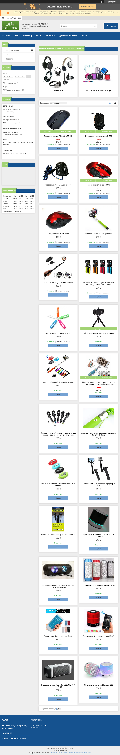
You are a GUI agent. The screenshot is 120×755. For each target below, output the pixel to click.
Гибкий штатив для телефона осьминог (98, 333)
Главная (6, 36)
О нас (38, 36)
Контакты (50, 36)
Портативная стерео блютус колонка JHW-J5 (98, 585)
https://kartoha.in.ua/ (13, 120)
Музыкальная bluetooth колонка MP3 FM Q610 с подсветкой (58, 586)
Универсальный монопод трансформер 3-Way (98, 485)
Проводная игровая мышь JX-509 (98, 136)
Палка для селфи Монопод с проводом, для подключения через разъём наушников (58, 434)
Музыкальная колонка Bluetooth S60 (98, 685)
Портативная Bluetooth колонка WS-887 (98, 636)
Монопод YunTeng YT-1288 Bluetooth (58, 283)
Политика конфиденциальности (80, 753)
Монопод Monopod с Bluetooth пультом (58, 382)
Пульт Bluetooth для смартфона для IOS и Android (58, 485)
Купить (58, 148)
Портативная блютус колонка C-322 (58, 636)
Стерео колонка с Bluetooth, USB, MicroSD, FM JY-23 (58, 686)
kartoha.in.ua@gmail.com (14, 123)
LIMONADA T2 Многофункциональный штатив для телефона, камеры (98, 283)
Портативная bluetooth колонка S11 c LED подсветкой (98, 535)
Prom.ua (70, 748)
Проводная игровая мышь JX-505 (58, 185)
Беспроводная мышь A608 (58, 234)
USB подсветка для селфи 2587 (58, 333)
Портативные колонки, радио (98, 91)
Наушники (58, 91)
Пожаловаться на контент (59, 753)
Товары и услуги (22, 36)
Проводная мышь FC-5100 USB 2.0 (58, 136)
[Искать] (94, 26)
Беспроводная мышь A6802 (99, 185)
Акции (84, 36)
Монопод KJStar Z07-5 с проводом (98, 234)
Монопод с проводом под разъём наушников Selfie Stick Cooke (98, 434)
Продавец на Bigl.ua (60, 750)
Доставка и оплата (68, 36)
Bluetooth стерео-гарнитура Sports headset (58, 535)
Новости (9, 59)
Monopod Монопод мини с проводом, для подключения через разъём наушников (98, 383)
